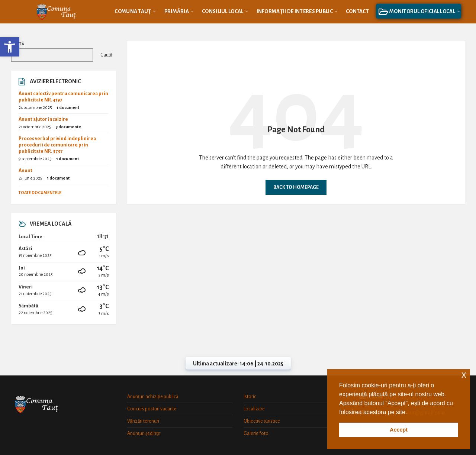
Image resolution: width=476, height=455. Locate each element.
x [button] (463, 374)
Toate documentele (40, 192)
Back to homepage (296, 187)
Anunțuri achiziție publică (152, 396)
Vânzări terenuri (143, 421)
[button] (9, 47)
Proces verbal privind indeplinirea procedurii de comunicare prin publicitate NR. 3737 (57, 145)
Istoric (250, 396)
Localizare (254, 409)
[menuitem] (133, 11)
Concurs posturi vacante (152, 409)
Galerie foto (256, 433)
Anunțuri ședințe (143, 433)
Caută (17, 44)
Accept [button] (399, 430)
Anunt (25, 170)
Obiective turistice (262, 421)
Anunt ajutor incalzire (43, 119)
